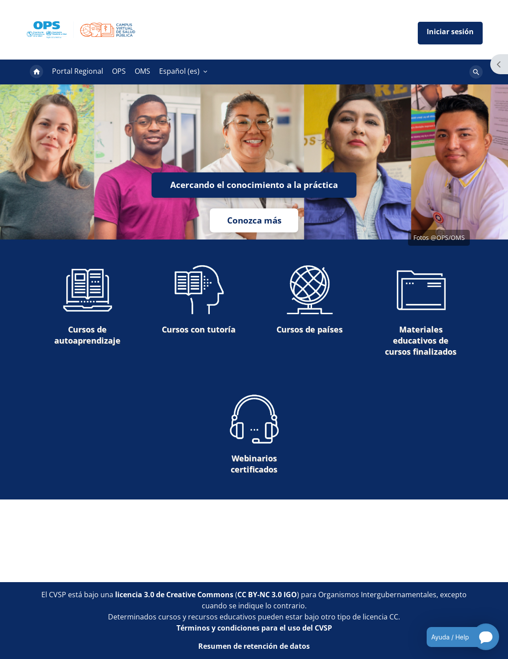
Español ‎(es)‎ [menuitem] (179, 71)
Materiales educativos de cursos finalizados (420, 310)
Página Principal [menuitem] (36, 72)
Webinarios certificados (254, 434)
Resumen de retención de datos (254, 646)
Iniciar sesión (450, 33)
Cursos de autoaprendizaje (87, 305)
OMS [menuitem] (142, 71)
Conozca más (254, 220)
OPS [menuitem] (119, 71)
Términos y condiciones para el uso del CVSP (254, 628)
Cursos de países (309, 299)
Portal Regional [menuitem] (77, 71)
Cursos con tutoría (199, 299)
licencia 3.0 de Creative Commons (174, 594)
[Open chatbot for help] (456, 636)
